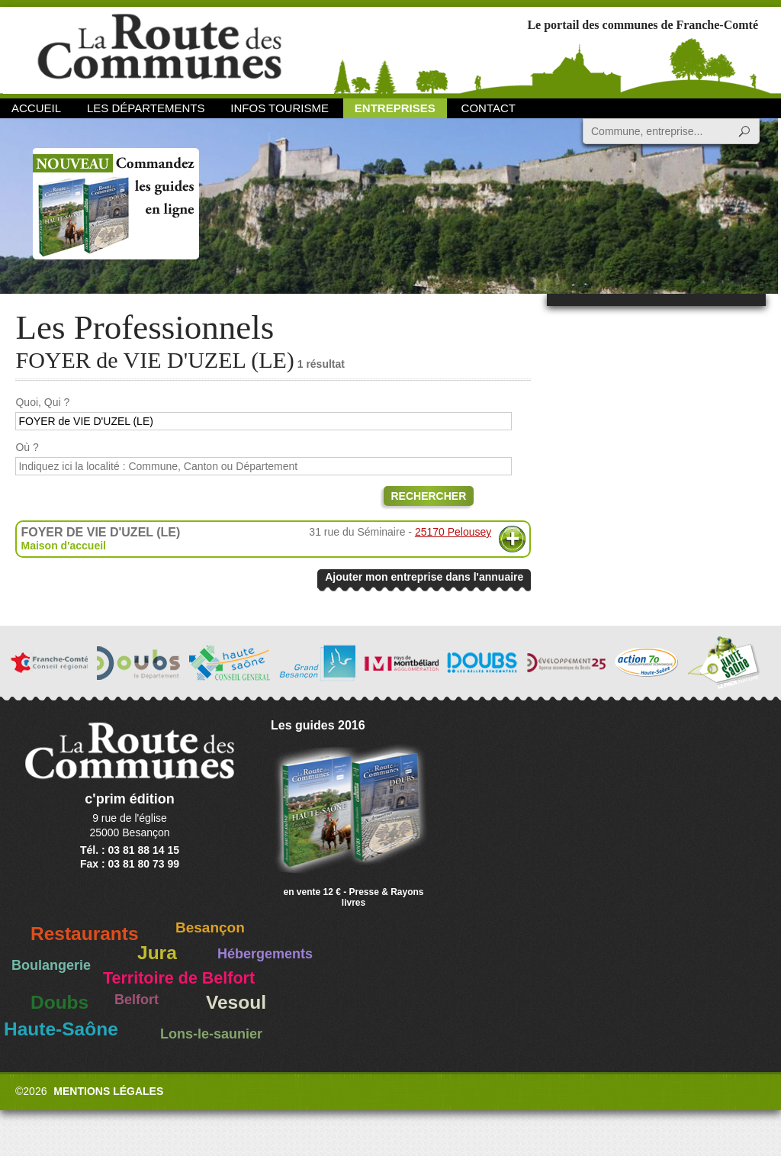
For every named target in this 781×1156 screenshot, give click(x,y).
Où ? (26, 447)
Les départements (145, 107)
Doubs (59, 1002)
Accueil (36, 107)
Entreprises (395, 107)
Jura (157, 952)
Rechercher (429, 496)
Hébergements (265, 953)
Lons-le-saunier (211, 1034)
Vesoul (236, 1002)
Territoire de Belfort (179, 978)
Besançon (210, 927)
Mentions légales (108, 1091)
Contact (488, 107)
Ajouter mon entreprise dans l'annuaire (424, 577)
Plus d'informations (512, 539)
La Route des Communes (159, 49)
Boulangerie (51, 965)
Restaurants (85, 933)
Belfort (136, 999)
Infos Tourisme (279, 107)
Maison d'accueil (63, 545)
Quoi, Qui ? (42, 402)
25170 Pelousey (453, 532)
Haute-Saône (61, 1029)
